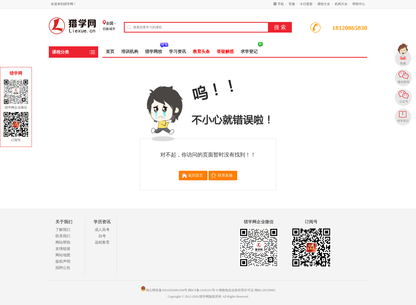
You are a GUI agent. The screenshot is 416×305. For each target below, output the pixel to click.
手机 (281, 4)
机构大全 (341, 4)
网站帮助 (62, 242)
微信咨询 (403, 81)
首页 (110, 51)
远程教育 (102, 242)
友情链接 (62, 249)
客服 (403, 63)
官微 (292, 4)
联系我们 (62, 236)
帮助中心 (358, 4)
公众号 (403, 101)
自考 (102, 236)
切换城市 (109, 29)
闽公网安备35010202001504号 (164, 290)
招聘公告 (62, 268)
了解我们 (62, 230)
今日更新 (306, 4)
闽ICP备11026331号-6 (203, 290)
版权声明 (62, 261)
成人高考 (102, 230)
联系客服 (225, 175)
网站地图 (62, 255)
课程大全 (323, 4)
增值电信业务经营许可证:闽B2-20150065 (247, 290)
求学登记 (403, 120)
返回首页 (195, 175)
